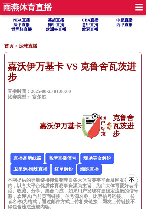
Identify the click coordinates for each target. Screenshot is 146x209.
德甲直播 (56, 25)
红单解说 (63, 169)
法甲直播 (21, 25)
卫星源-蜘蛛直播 (30, 169)
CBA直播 (90, 20)
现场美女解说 (97, 158)
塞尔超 (39, 96)
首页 (9, 46)
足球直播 (28, 46)
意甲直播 (90, 25)
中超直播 (124, 20)
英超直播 (56, 20)
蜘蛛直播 (89, 169)
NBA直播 (21, 20)
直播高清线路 (27, 158)
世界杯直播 (21, 29)
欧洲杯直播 (56, 29)
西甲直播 (124, 25)
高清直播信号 (62, 158)
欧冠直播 (90, 29)
